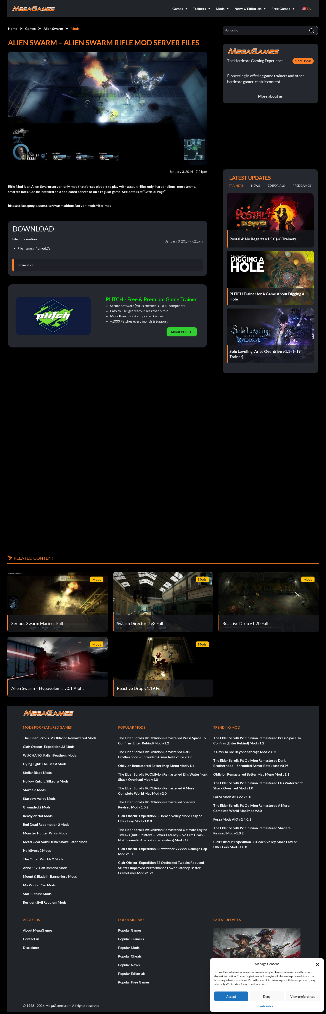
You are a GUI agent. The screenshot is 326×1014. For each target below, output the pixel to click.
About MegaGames (37, 930)
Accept (231, 996)
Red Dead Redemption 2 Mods (46, 824)
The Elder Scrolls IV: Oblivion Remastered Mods (59, 738)
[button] (317, 964)
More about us (270, 96)
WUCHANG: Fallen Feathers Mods (49, 755)
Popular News (129, 965)
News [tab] (255, 185)
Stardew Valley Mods (39, 798)
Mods (75, 28)
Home (12, 28)
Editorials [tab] (276, 185)
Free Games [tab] (302, 185)
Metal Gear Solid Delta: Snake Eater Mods (55, 842)
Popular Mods (129, 947)
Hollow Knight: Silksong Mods (45, 781)
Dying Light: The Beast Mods (44, 764)
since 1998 (303, 61)
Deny (267, 996)
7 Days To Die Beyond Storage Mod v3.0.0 (245, 752)
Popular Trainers (131, 939)
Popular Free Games (133, 982)
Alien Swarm (53, 28)
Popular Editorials (131, 973)
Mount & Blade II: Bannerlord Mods (50, 876)
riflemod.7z (25, 265)
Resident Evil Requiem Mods (44, 902)
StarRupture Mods (37, 894)
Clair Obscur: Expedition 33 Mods (48, 746)
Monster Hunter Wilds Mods (45, 833)
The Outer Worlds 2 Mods (43, 859)
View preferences (302, 996)
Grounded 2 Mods (37, 807)
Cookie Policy (265, 1006)
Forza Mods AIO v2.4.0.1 (232, 819)
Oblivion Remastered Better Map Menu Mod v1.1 (156, 765)
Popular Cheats (130, 956)
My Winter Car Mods (39, 885)
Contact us (31, 939)
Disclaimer (31, 947)
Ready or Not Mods (38, 816)
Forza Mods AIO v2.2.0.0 (232, 797)
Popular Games (129, 930)
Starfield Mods (34, 790)
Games (30, 28)
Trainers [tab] (236, 185)
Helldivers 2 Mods (37, 850)
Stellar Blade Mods (37, 772)
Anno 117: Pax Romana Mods (45, 868)
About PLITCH (182, 332)
